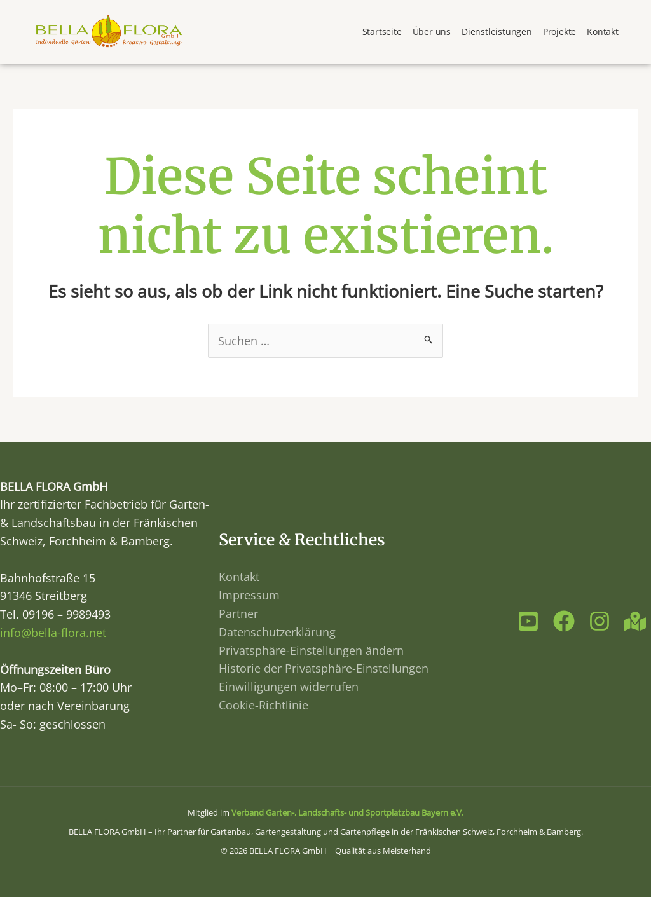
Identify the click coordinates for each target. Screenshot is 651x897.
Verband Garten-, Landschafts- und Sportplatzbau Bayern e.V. (347, 812)
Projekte (559, 31)
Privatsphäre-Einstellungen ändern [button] (311, 650)
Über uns (432, 31)
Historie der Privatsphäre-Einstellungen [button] (323, 668)
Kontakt (603, 31)
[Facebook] (564, 621)
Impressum (249, 595)
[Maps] (635, 621)
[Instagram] (599, 621)
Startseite (382, 31)
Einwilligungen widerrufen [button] (289, 686)
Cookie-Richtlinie (263, 705)
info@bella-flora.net (53, 632)
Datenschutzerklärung (277, 632)
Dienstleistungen (497, 31)
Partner (238, 613)
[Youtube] (528, 621)
